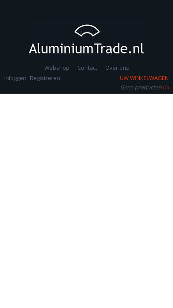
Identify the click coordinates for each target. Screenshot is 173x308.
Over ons (117, 67)
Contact (87, 67)
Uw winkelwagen (144, 78)
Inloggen (15, 78)
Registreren (45, 78)
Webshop (56, 67)
